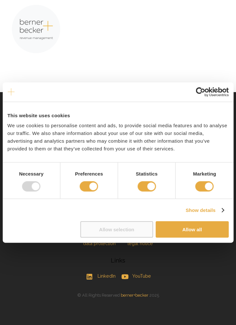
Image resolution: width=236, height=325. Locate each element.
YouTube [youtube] (134, 276)
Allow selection (116, 229)
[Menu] (220, 9)
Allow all (192, 229)
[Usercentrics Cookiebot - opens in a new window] (200, 92)
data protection (99, 243)
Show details (201, 210)
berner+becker (134, 295)
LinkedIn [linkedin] (99, 276)
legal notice (140, 243)
